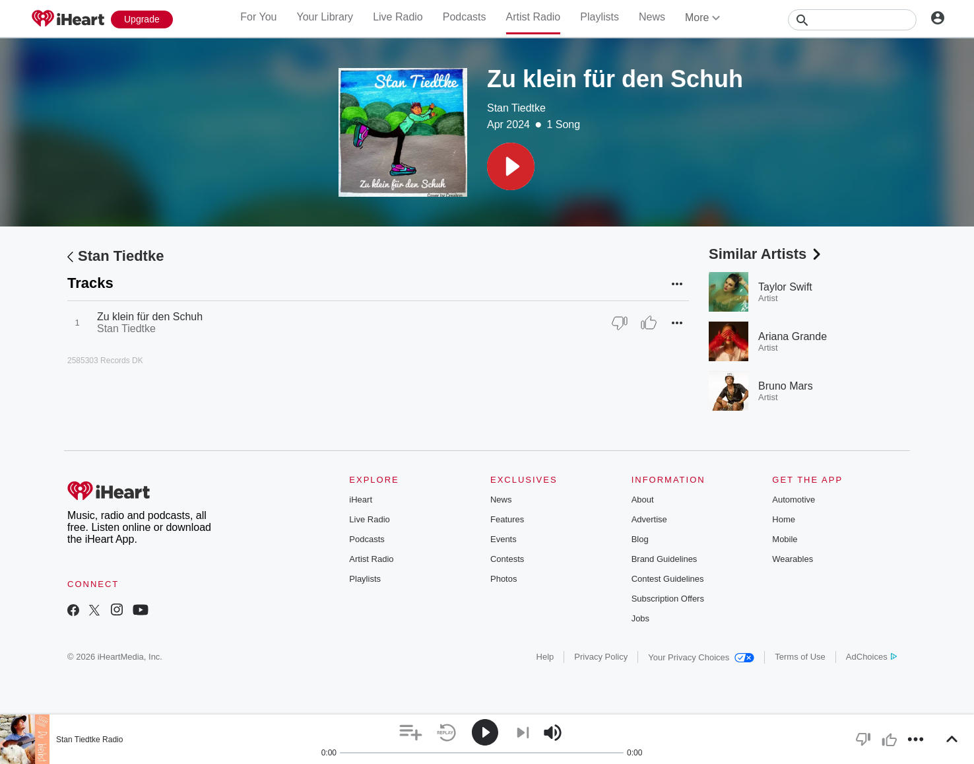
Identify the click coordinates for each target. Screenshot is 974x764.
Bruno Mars (785, 386)
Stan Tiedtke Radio (89, 739)
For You (258, 16)
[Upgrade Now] (142, 19)
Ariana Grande (792, 336)
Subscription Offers (668, 599)
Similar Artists (766, 254)
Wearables (792, 559)
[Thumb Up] (649, 322)
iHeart (360, 499)
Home (783, 519)
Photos (503, 579)
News (652, 16)
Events (503, 539)
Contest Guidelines (668, 579)
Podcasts (464, 16)
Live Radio (398, 16)
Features (507, 519)
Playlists (599, 16)
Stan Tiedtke (516, 108)
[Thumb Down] (620, 322)
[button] (511, 166)
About (643, 499)
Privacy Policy (601, 657)
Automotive (793, 499)
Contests (507, 559)
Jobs (640, 618)
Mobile (784, 539)
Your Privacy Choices (701, 657)
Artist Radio (533, 16)
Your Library (324, 16)
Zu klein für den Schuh (150, 316)
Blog (640, 539)
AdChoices (871, 657)
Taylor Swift (785, 287)
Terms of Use (800, 657)
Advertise (649, 519)
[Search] (852, 19)
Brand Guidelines (665, 559)
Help (545, 657)
